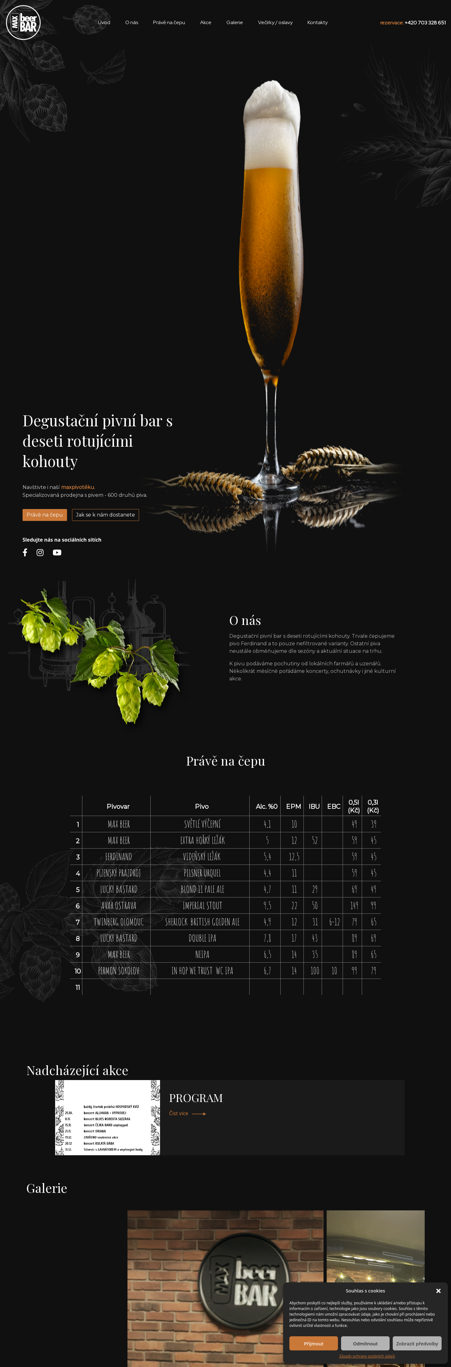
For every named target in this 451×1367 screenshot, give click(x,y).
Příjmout (313, 1343)
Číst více (187, 1113)
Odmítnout (365, 1343)
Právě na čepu (45, 515)
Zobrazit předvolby (417, 1343)
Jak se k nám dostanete (105, 515)
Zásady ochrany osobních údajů (367, 1356)
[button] (438, 1290)
